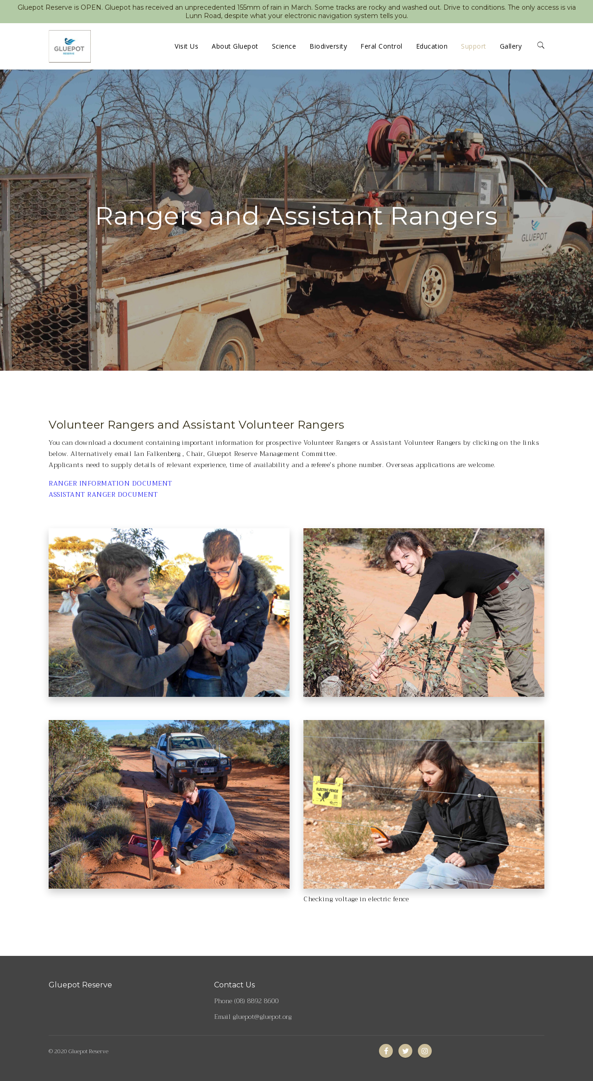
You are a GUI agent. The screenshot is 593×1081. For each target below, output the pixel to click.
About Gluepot (235, 46)
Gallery (511, 46)
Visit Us (186, 46)
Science (284, 46)
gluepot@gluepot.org (262, 1016)
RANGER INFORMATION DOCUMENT (110, 483)
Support (473, 46)
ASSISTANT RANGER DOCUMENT (103, 494)
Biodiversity (328, 46)
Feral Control (381, 46)
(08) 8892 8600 (256, 1000)
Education (432, 46)
